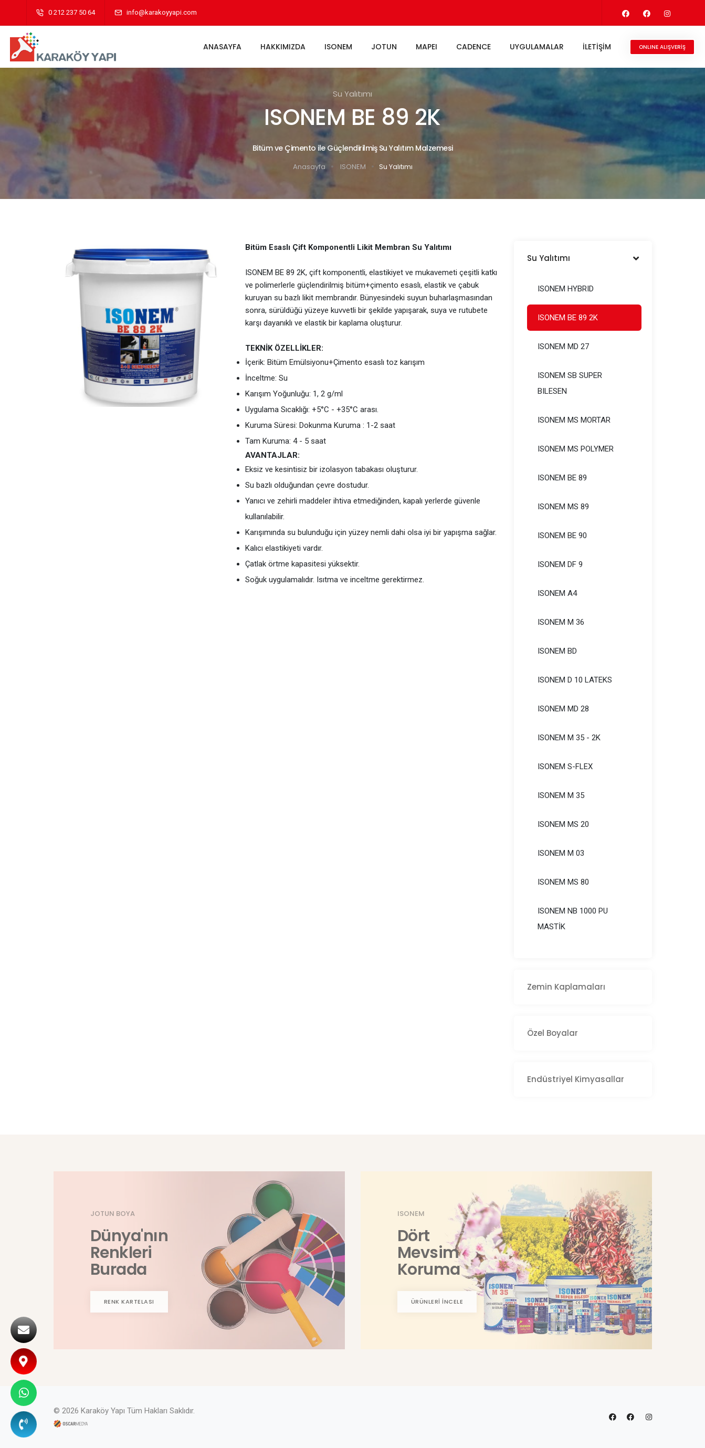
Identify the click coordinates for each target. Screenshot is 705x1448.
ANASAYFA (206, 46)
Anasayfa (309, 167)
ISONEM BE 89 (562, 477)
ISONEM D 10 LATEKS (575, 680)
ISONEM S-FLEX (565, 766)
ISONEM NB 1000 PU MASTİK (573, 918)
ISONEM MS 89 (563, 506)
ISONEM (322, 46)
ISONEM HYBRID (566, 288)
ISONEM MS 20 (563, 824)
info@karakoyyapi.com (162, 12)
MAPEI (410, 46)
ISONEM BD (557, 651)
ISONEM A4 (557, 593)
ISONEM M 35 (561, 795)
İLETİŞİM (580, 46)
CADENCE (457, 46)
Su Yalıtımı (396, 167)
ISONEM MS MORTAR (574, 420)
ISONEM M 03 (561, 853)
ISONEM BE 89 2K (568, 317)
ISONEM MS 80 (563, 882)
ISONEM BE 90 (562, 535)
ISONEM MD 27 (563, 346)
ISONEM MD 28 (563, 708)
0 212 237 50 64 (71, 12)
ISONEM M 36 (561, 622)
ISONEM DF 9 (560, 564)
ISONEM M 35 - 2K (569, 737)
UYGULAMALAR (520, 46)
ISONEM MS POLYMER (576, 449)
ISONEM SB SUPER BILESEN (570, 383)
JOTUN (368, 46)
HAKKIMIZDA (266, 46)
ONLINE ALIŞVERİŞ (646, 47)
